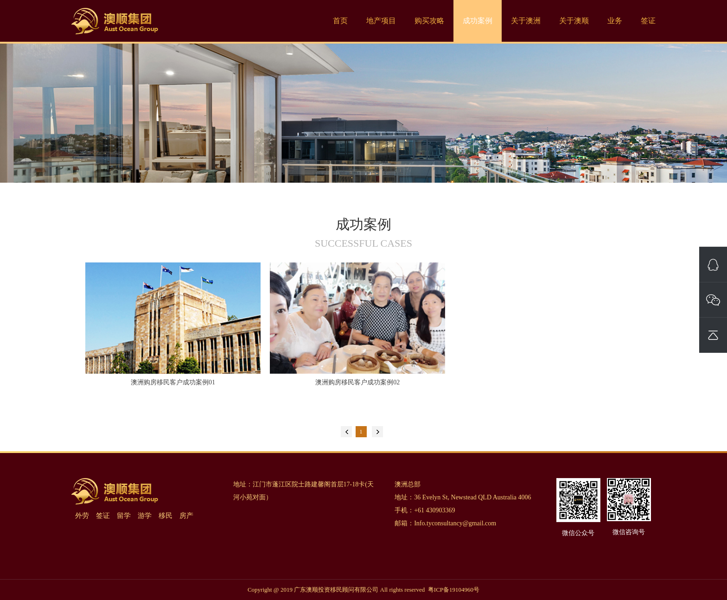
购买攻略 (429, 21)
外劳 (82, 515)
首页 (340, 21)
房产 (186, 515)
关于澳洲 (526, 21)
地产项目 (381, 21)
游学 (145, 515)
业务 (614, 21)
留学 (124, 515)
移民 (165, 515)
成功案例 (477, 21)
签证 (648, 21)
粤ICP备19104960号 (453, 589)
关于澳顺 (574, 21)
